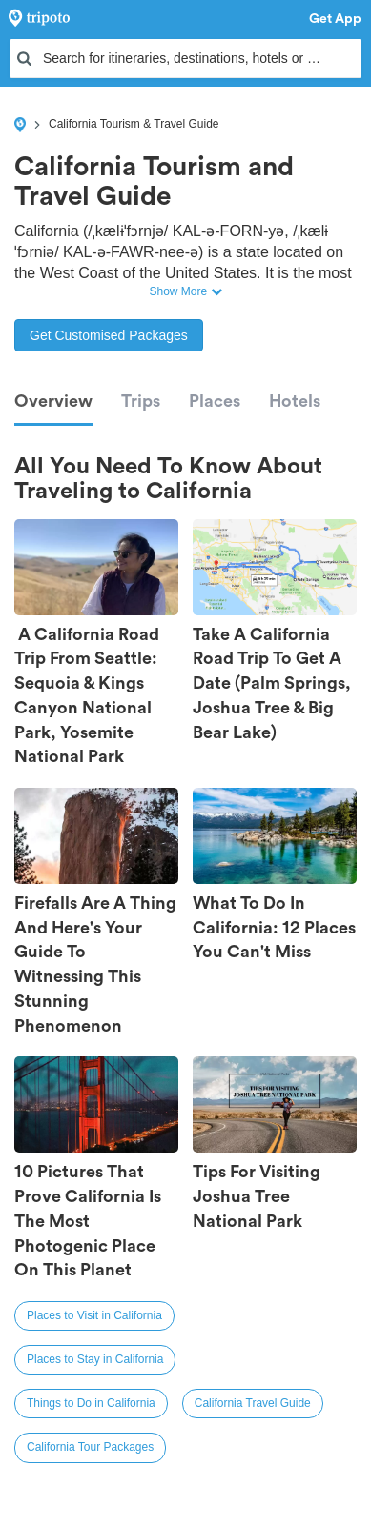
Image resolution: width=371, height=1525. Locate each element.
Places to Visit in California (94, 1315)
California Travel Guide (253, 1403)
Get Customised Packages (109, 335)
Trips (140, 401)
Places (214, 401)
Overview (53, 401)
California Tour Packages (90, 1447)
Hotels (294, 401)
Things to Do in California (91, 1403)
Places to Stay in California (95, 1359)
